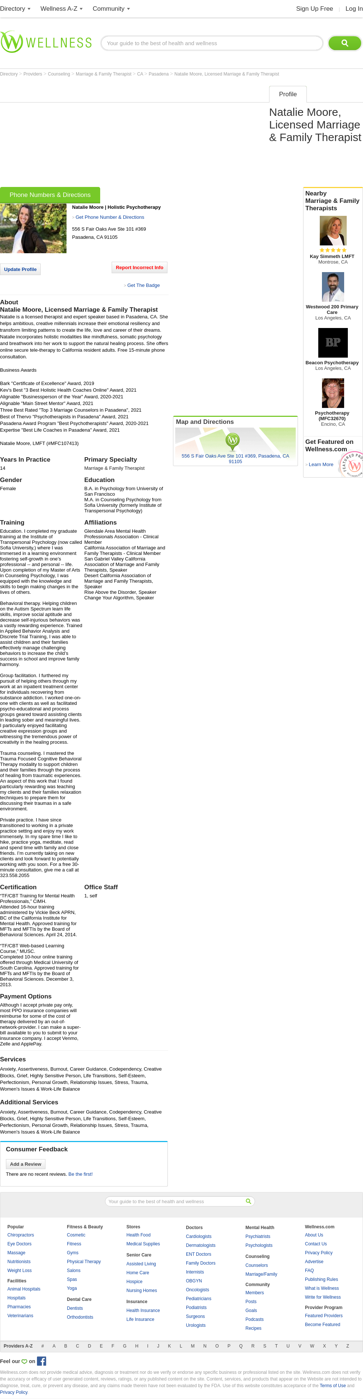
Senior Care (138, 1255)
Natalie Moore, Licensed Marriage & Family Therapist (226, 74)
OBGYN (194, 1280)
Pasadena (159, 74)
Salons (74, 1270)
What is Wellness (322, 1288)
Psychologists (258, 1245)
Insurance (136, 1301)
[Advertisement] (112, 134)
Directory (12, 8)
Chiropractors (20, 1235)
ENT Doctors (198, 1254)
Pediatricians (198, 1298)
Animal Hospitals (23, 1289)
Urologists (196, 1325)
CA (140, 74)
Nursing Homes (141, 1290)
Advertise (314, 1261)
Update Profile (20, 269)
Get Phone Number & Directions (109, 217)
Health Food (138, 1235)
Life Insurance (140, 1319)
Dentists (75, 1308)
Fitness (74, 1243)
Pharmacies (19, 1306)
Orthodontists (80, 1317)
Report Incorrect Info (139, 267)
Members (254, 1292)
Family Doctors (201, 1263)
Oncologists (197, 1289)
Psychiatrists (257, 1236)
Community (109, 8)
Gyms (72, 1252)
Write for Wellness (323, 1297)
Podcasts (254, 1319)
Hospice (134, 1281)
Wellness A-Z (59, 8)
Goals (251, 1310)
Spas (72, 1279)
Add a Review (25, 1164)
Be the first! (80, 1174)
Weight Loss (19, 1270)
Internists (195, 1272)
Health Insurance (143, 1310)
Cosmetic (76, 1235)
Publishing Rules (321, 1279)
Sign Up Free (314, 8)
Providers (33, 74)
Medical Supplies (143, 1243)
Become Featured (322, 1324)
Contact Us (316, 1243)
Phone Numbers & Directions (50, 194)
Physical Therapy (84, 1261)
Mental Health (259, 1227)
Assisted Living (141, 1263)
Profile (288, 94)
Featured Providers (324, 1315)
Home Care (137, 1272)
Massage (16, 1252)
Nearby (333, 201)
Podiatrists (196, 1307)
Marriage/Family (261, 1274)
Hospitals (16, 1298)
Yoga (72, 1288)
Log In (354, 8)
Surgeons (195, 1316)
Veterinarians (20, 1315)
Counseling (59, 74)
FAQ (309, 1270)
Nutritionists (19, 1261)
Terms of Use (333, 1385)
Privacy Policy (319, 1252)
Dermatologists (201, 1245)
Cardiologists (198, 1236)
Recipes (253, 1328)
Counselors (256, 1265)
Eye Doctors (19, 1243)
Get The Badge (143, 285)
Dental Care (79, 1299)
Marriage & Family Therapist (104, 74)
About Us (314, 1235)
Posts (251, 1301)
